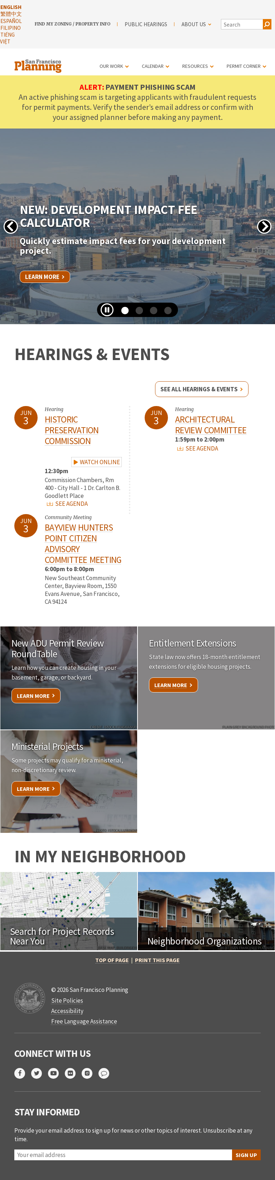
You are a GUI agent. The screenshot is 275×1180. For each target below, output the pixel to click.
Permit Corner (244, 66)
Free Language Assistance (84, 1021)
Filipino (10, 27)
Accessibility (67, 1011)
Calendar (153, 66)
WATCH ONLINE (96, 462)
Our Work (111, 66)
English (10, 7)
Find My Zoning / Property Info (72, 24)
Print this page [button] (157, 960)
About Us (196, 24)
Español (11, 21)
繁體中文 (11, 13)
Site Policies (67, 1000)
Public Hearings (146, 24)
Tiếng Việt (7, 38)
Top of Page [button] (112, 960)
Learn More (42, 277)
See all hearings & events (199, 389)
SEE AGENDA (67, 504)
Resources (195, 66)
